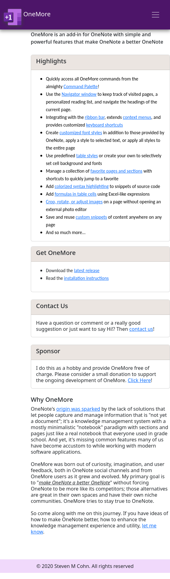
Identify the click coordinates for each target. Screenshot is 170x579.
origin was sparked (78, 408)
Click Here (139, 380)
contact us (141, 329)
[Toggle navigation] (155, 15)
